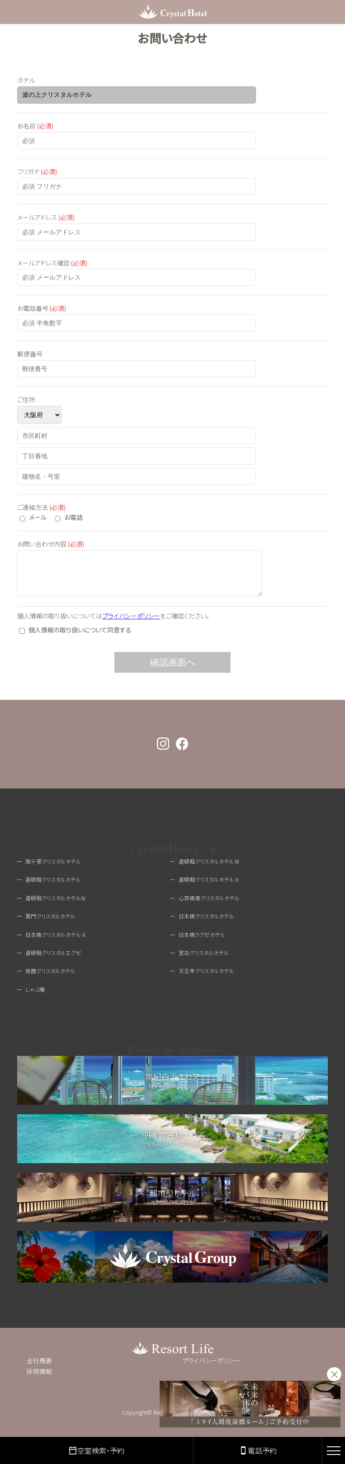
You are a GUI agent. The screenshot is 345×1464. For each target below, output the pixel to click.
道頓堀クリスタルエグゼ (53, 959)
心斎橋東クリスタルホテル (209, 904)
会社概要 (39, 1367)
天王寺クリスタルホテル (206, 977)
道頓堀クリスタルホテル (53, 886)
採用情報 (39, 1378)
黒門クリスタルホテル (50, 923)
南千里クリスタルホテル (53, 868)
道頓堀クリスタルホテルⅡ (209, 886)
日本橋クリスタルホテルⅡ (55, 941)
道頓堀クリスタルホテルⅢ (209, 868)
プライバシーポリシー (131, 622)
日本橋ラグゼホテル (202, 941)
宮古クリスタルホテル (204, 959)
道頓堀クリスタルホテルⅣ (55, 904)
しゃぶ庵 (35, 996)
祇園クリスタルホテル (50, 977)
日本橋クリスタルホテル (206, 923)
